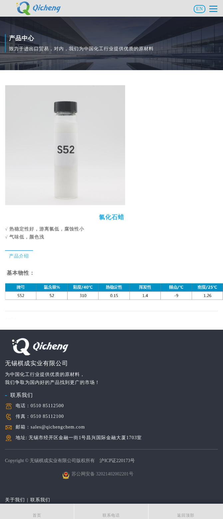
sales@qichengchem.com (58, 427)
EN (199, 8)
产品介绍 (19, 256)
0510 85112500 (47, 405)
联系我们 (21, 395)
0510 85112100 (47, 416)
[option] (65, 149)
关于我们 (15, 499)
